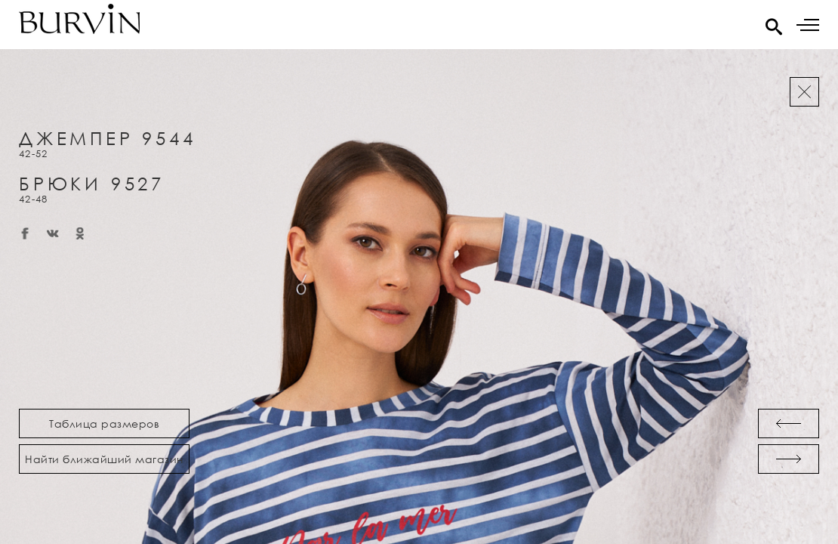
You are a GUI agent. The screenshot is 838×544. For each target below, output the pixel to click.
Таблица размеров (104, 423)
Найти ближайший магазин (104, 459)
